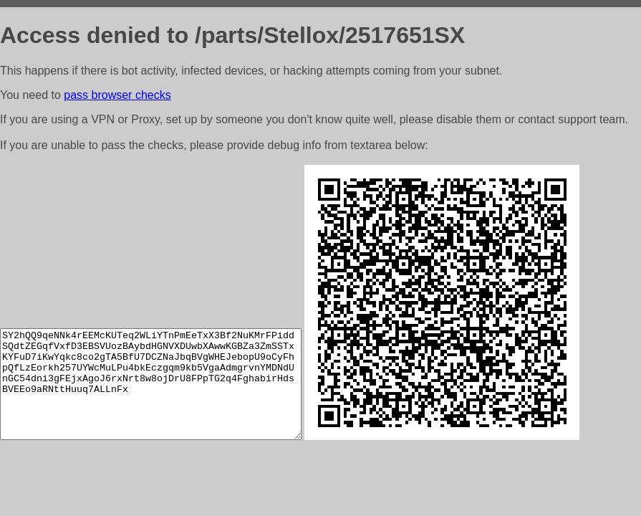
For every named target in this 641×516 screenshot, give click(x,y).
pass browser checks (117, 95)
